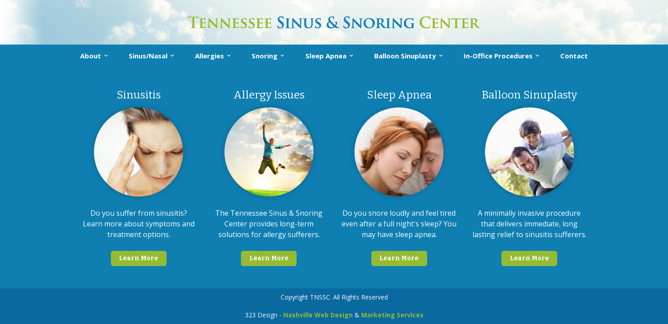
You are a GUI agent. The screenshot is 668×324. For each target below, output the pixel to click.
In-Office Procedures (498, 55)
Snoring (264, 55)
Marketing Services (392, 315)
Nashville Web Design (318, 315)
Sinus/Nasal (148, 55)
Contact (574, 55)
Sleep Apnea (325, 55)
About (90, 55)
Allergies (209, 55)
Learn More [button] (138, 258)
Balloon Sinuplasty (405, 55)
